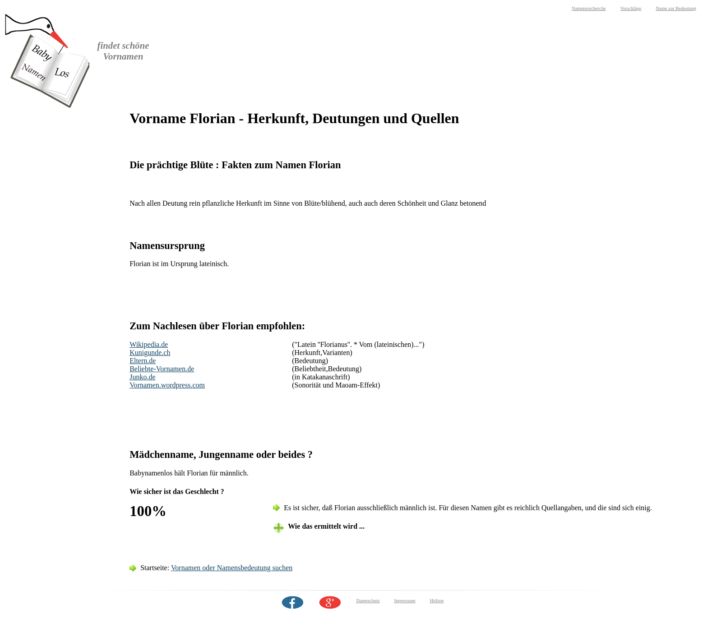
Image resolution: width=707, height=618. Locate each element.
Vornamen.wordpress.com (167, 385)
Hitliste (437, 600)
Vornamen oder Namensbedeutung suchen (231, 568)
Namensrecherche (589, 8)
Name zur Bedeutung (676, 8)
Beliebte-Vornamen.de (161, 369)
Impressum (405, 600)
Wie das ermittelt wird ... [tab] (326, 526)
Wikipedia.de (148, 344)
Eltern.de (142, 360)
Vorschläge (631, 8)
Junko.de (142, 377)
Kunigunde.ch (149, 352)
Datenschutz (367, 600)
